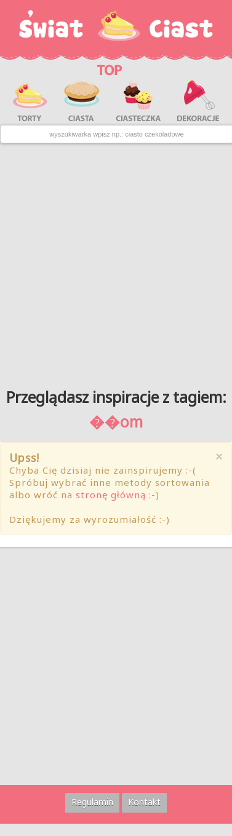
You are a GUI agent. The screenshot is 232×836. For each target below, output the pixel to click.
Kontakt (144, 802)
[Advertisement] (115, 261)
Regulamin (92, 802)
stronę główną (111, 494)
